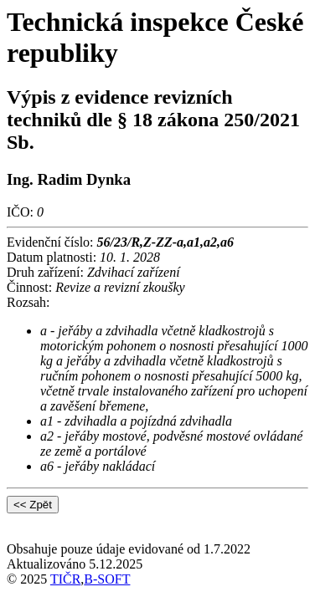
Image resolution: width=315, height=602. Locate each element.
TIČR (65, 579)
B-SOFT (107, 579)
